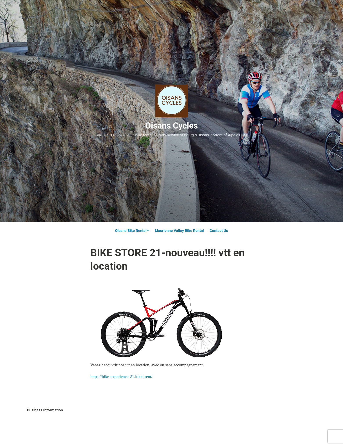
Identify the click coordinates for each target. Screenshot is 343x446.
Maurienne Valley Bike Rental (179, 230)
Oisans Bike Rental (130, 230)
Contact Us (219, 230)
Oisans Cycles (171, 126)
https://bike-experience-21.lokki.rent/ (121, 376)
